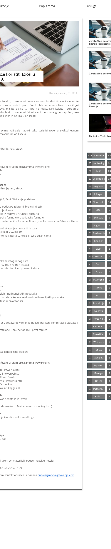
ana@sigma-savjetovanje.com (56, 475)
